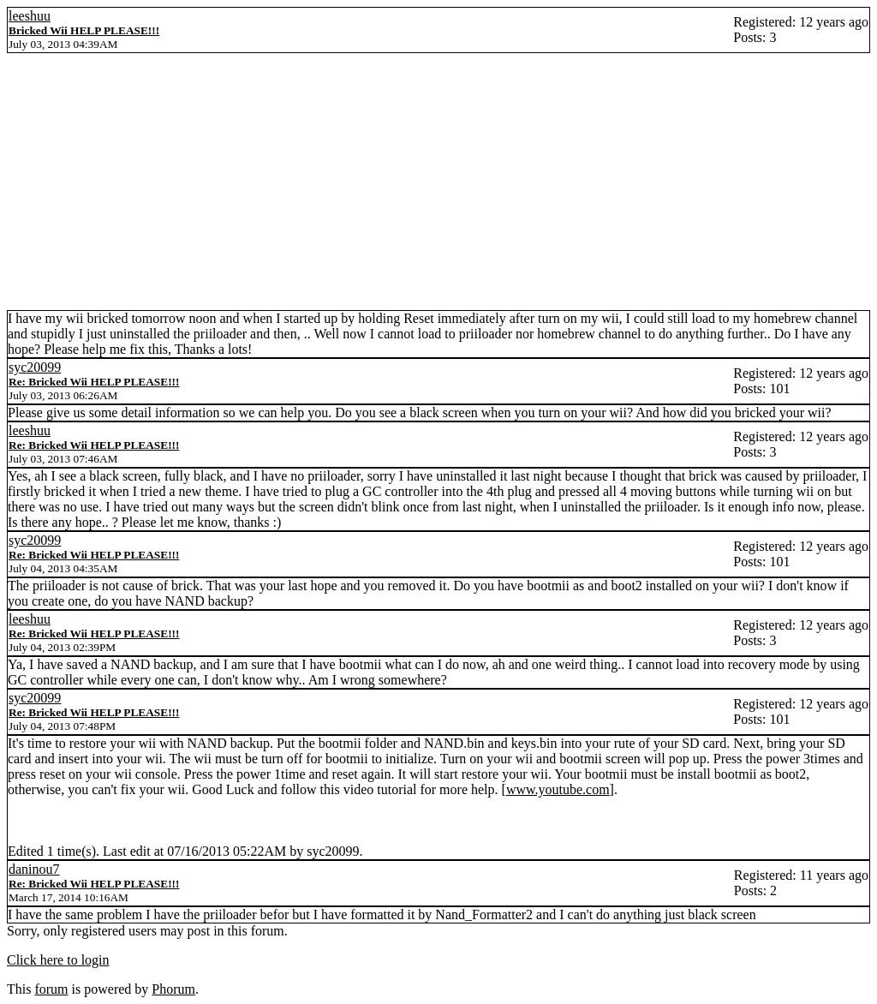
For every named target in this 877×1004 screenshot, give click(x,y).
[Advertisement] (438, 182)
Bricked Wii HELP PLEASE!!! (84, 30)
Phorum (173, 989)
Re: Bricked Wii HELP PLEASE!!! (94, 381)
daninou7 (34, 869)
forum (51, 989)
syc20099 (35, 367)
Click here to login (58, 960)
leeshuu (30, 16)
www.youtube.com (558, 789)
